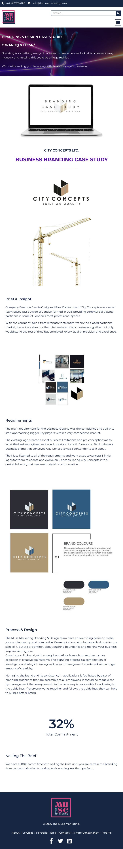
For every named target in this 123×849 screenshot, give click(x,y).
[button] (118, 22)
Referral (106, 832)
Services (27, 832)
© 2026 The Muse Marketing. (61, 823)
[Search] (118, 13)
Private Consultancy (86, 832)
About (16, 832)
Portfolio (41, 832)
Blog (53, 832)
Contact (64, 832)
